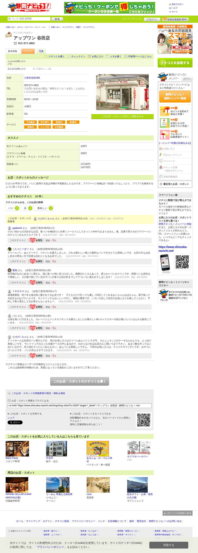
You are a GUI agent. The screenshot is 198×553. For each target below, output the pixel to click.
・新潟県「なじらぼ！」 (89, 535)
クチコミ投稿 (62, 521)
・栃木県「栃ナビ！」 (51, 531)
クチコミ (28, 51)
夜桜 (14, 270)
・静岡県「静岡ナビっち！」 (128, 531)
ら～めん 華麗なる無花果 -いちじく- (59, 496)
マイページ (169, 161)
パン (13, 208)
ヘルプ (175, 8)
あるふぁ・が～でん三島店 (99, 460)
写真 (41, 51)
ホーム (175, 12)
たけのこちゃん (46, 218)
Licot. (89, 494)
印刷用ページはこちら (140, 56)
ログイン (152, 18)
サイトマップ (33, 521)
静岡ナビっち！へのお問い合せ (165, 521)
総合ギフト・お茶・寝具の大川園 (140, 496)
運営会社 (141, 521)
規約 (131, 521)
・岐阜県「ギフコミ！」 (126, 535)
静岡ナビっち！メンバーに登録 (175, 224)
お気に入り (98, 56)
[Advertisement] (175, 364)
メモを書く (116, 56)
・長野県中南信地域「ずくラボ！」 (168, 535)
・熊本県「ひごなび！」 (89, 531)
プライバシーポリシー (83, 521)
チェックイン (78, 56)
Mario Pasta (12, 458)
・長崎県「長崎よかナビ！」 (165, 531)
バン (14, 315)
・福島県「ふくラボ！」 (52, 535)
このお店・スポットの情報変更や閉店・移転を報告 (38, 393)
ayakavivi (17, 228)
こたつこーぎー (20, 249)
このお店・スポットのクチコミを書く (79, 381)
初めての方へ (177, 4)
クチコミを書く (56, 56)
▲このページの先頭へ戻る (178, 513)
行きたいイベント (172, 155)
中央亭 (49, 458)
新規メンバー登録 (175, 18)
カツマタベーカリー (137, 456)
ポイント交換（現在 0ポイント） (173, 169)
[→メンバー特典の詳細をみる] (175, 143)
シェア (11, 417)
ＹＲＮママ (18, 291)
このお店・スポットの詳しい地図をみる (122, 116)
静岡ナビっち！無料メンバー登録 (175, 96)
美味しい (45, 208)
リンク (101, 521)
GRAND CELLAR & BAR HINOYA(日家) (19, 496)
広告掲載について (117, 521)
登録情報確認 (170, 176)
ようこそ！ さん (132, 19)
